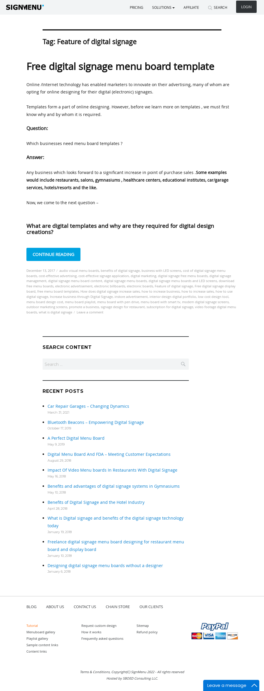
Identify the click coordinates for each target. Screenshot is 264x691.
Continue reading (56, 253)
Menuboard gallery (40, 632)
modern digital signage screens (205, 302)
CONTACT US (85, 606)
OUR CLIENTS (151, 606)
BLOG (31, 606)
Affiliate (191, 7)
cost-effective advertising (58, 276)
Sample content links (42, 645)
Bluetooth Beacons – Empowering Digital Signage (96, 422)
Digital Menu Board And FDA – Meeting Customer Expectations (109, 454)
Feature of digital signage (174, 286)
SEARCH (217, 7)
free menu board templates (58, 291)
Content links (36, 651)
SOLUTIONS (163, 7)
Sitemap (143, 625)
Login (246, 6)
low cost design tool (213, 296)
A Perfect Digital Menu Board (76, 438)
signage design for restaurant (123, 307)
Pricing (136, 7)
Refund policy (147, 632)
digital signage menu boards (125, 281)
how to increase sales (197, 291)
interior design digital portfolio (172, 296)
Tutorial (32, 625)
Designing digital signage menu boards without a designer (105, 565)
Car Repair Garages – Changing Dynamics (88, 406)
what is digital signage (55, 312)
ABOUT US (55, 606)
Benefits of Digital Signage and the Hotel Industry (96, 502)
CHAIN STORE (118, 606)
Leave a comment (90, 312)
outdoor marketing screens (46, 307)
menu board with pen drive (118, 302)
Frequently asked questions (102, 638)
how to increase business (161, 291)
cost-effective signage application (103, 276)
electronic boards (140, 286)
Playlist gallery (37, 638)
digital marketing (143, 276)
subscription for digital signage (170, 307)
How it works (91, 632)
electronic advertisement (74, 286)
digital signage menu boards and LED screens (183, 281)
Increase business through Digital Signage (81, 296)
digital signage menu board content (75, 281)
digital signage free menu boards (183, 276)
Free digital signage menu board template (120, 66)
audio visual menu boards (79, 270)
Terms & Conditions (95, 672)
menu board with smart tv (160, 302)
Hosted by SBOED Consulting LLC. (132, 678)
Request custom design (99, 625)
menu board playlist (80, 302)
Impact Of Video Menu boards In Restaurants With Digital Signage (112, 470)
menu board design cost (44, 302)
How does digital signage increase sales (110, 291)
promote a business (84, 307)
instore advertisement (131, 296)
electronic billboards (109, 286)
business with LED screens (161, 270)
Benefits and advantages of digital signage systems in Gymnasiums (114, 486)
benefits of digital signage (120, 270)
